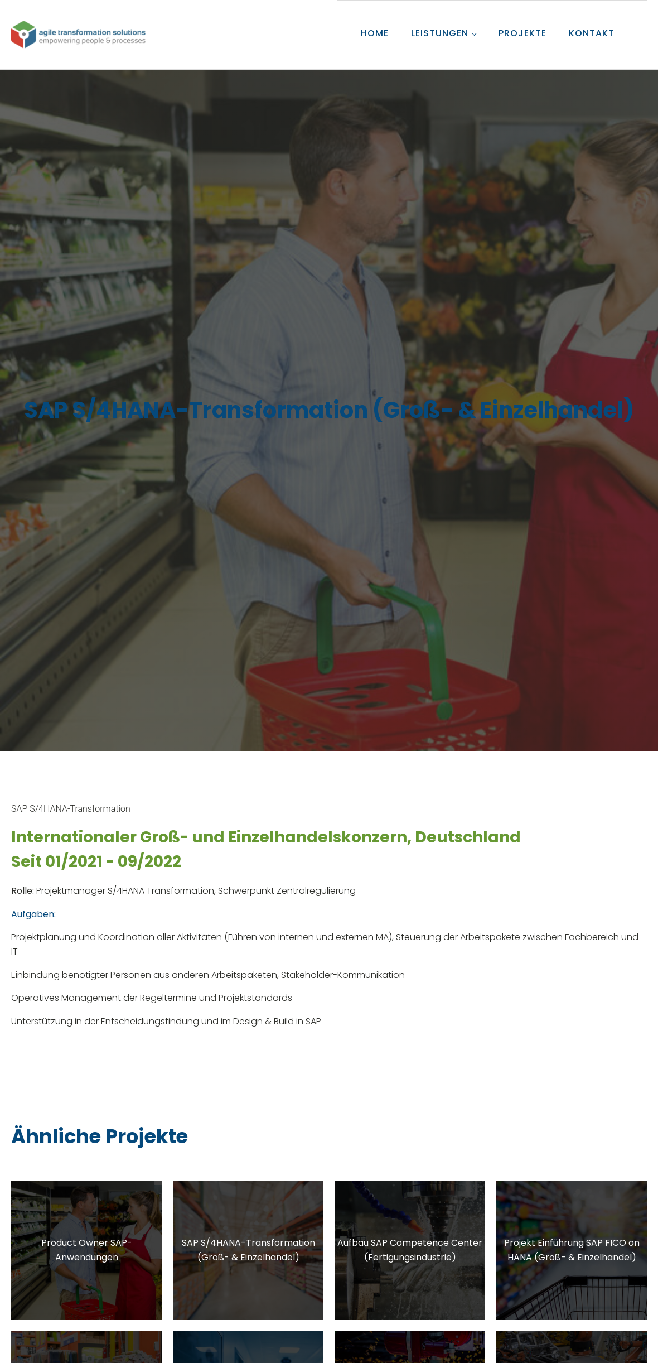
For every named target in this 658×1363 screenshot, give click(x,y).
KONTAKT (592, 33)
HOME (375, 33)
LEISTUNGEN (439, 33)
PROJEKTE (522, 33)
